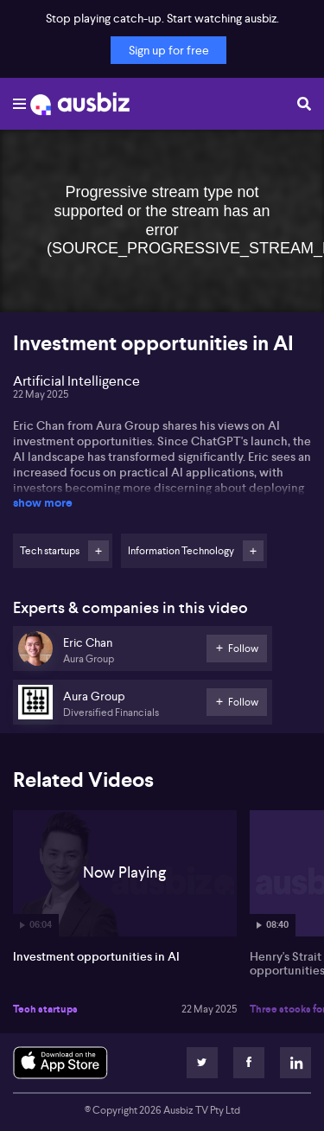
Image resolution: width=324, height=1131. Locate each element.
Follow (98, 550)
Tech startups (45, 1009)
